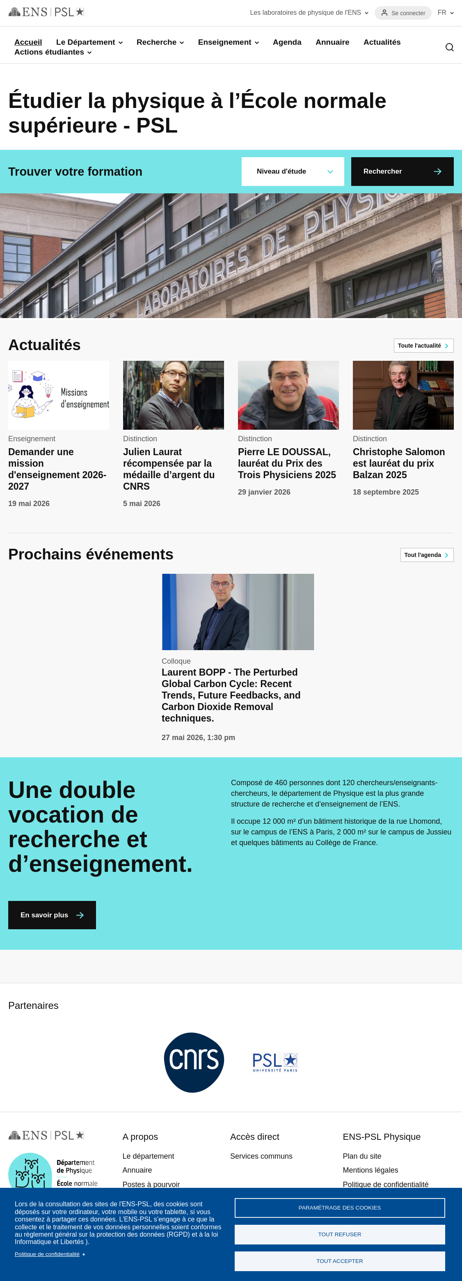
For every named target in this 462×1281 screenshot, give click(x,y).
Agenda (287, 42)
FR (442, 12)
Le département (148, 1156)
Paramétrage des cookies (340, 1208)
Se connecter (408, 13)
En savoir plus (44, 915)
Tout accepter (339, 1261)
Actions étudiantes (49, 52)
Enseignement (225, 42)
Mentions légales (370, 1170)
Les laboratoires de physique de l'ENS (305, 12)
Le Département (85, 42)
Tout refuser (339, 1234)
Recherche (156, 42)
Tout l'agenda (423, 555)
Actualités (382, 42)
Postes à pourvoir (151, 1184)
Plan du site (362, 1156)
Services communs (261, 1156)
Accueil (28, 42)
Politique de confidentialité (47, 1254)
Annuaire (332, 42)
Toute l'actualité (419, 345)
